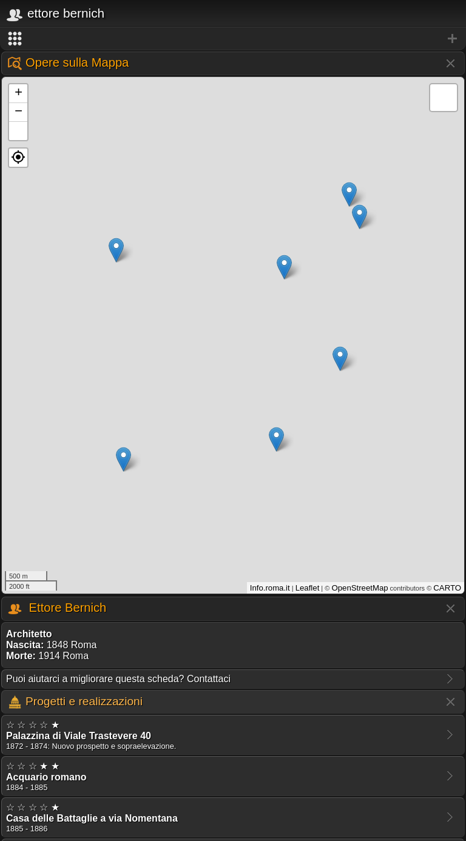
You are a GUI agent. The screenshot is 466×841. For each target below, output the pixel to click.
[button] (18, 158)
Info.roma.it (270, 587)
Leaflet (307, 587)
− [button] (18, 112)
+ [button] (18, 93)
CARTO (447, 587)
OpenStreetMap (359, 587)
